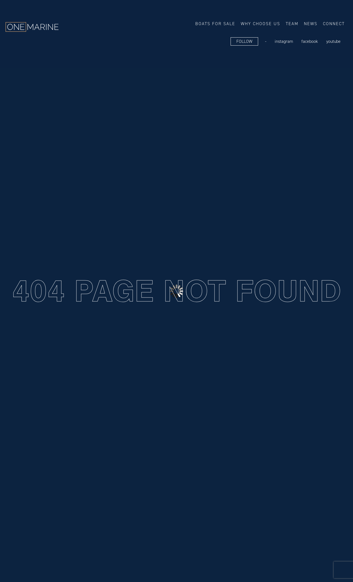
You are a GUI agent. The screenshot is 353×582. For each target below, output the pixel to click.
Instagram (284, 41)
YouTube (333, 41)
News (310, 23)
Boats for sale (215, 23)
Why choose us (260, 23)
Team (292, 23)
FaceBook (309, 41)
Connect (334, 23)
